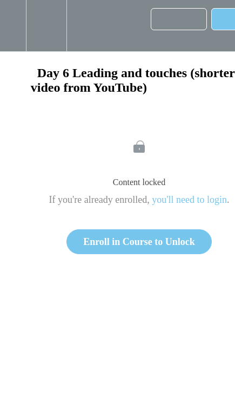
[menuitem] (46, 25)
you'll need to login (189, 199)
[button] (13, 25)
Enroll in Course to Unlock (139, 241)
